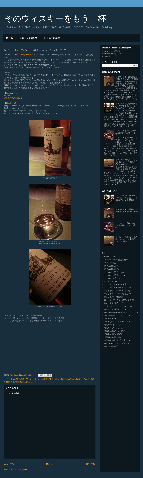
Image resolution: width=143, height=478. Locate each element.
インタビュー (109, 281)
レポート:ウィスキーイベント (116, 306)
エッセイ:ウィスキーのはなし (116, 287)
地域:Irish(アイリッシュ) (114, 328)
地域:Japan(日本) (110, 337)
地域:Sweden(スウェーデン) (115, 343)
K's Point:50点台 (110, 263)
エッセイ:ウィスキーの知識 (115, 291)
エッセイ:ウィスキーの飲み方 (116, 294)
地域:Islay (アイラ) (111, 334)
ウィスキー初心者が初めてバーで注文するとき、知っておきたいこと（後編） (126, 106)
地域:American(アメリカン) (115, 309)
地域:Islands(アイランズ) (114, 331)
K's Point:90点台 (110, 278)
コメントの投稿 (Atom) (18, 469)
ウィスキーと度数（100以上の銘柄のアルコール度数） (125, 133)
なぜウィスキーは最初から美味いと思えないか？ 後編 (126, 78)
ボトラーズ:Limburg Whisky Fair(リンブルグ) (71, 379)
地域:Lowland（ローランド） (115, 340)
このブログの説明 (28, 38)
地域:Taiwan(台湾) (111, 346)
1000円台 (107, 256)
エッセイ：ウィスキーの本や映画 (117, 300)
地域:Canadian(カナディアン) (115, 315)
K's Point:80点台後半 (45, 379)
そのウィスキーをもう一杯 (55, 18)
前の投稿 (90, 463)
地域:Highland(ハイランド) (25, 382)
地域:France (108, 318)
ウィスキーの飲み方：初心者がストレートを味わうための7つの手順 (126, 162)
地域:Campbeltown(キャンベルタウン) (119, 312)
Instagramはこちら (109, 56)
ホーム (9, 38)
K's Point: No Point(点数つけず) (116, 260)
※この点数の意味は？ (13, 98)
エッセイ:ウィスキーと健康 (115, 284)
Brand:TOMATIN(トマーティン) (23, 379)
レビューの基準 (52, 38)
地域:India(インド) (111, 325)
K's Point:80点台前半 (112, 272)
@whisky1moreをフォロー (112, 51)
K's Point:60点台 (110, 266)
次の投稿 (9, 463)
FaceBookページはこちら (112, 54)
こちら (55, 67)
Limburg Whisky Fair (27, 55)
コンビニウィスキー (112, 303)
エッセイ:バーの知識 (112, 297)
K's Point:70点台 (110, 269)
